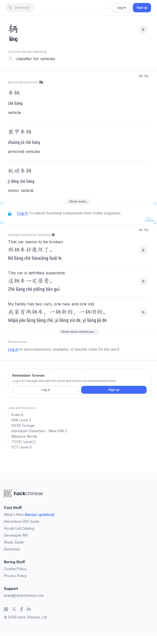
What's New (29, 514)
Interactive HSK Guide (21, 521)
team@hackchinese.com (24, 595)
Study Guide (14, 542)
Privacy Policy (15, 576)
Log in (121, 7)
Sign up (142, 7)
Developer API (16, 535)
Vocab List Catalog (19, 528)
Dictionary (12, 549)
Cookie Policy (15, 569)
